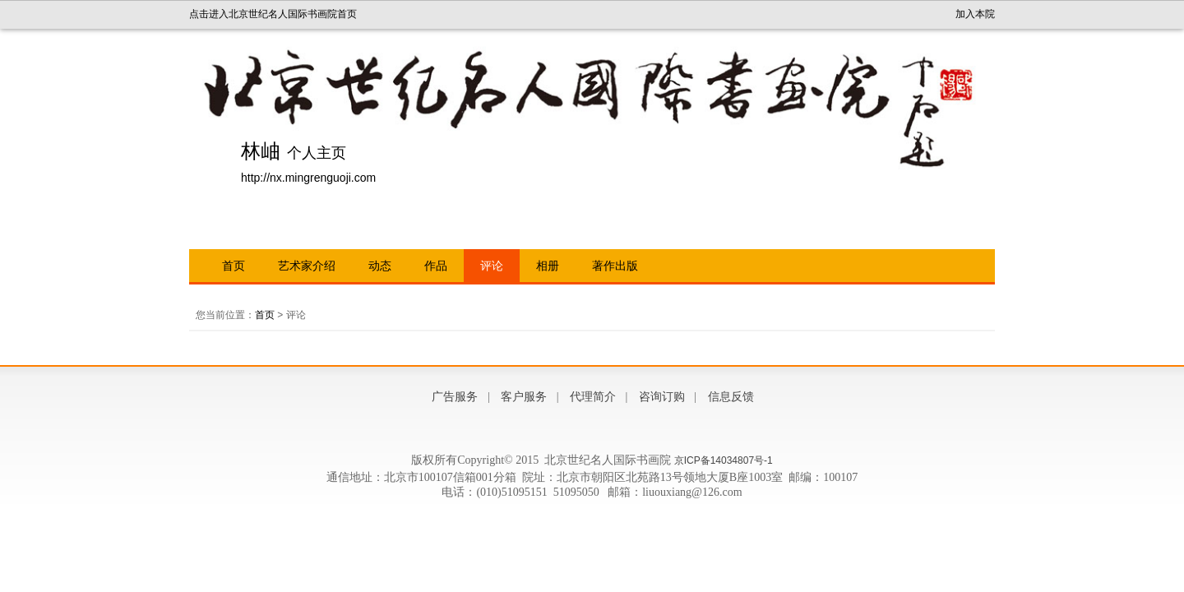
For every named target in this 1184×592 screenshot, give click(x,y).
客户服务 (524, 397)
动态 (379, 265)
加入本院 (975, 14)
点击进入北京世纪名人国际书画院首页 (273, 14)
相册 (547, 265)
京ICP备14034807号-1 (723, 460)
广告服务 (455, 397)
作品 (435, 265)
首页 (233, 265)
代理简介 (593, 397)
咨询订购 (662, 397)
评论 (491, 265)
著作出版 (615, 265)
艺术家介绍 (306, 265)
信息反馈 (731, 397)
